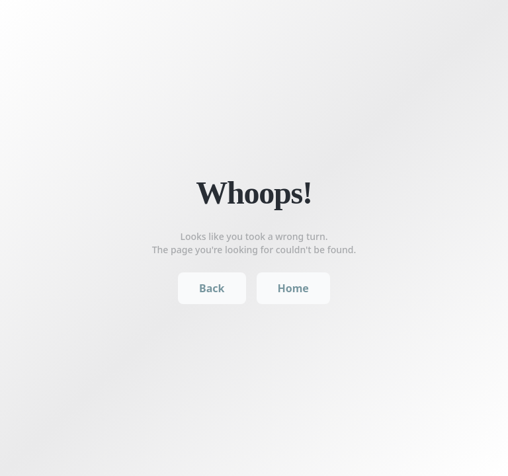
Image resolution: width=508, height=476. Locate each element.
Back (211, 288)
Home (293, 288)
